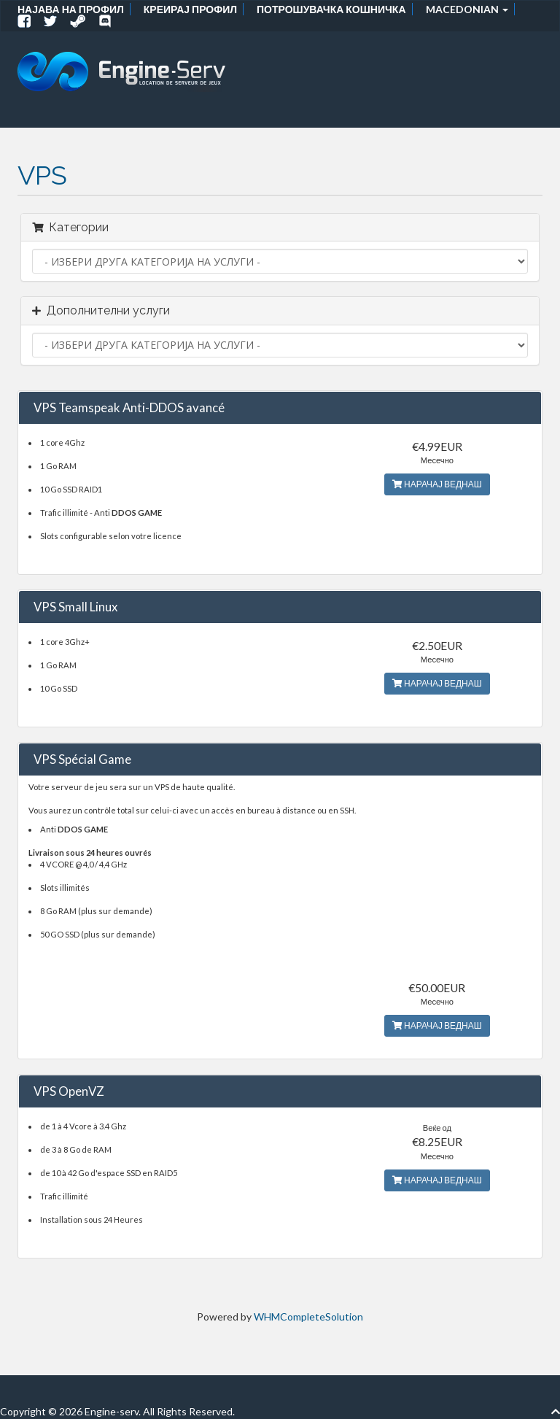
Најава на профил (71, 9)
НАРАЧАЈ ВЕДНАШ (437, 484)
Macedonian (467, 9)
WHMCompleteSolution (308, 1316)
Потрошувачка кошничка (331, 9)
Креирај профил (190, 9)
